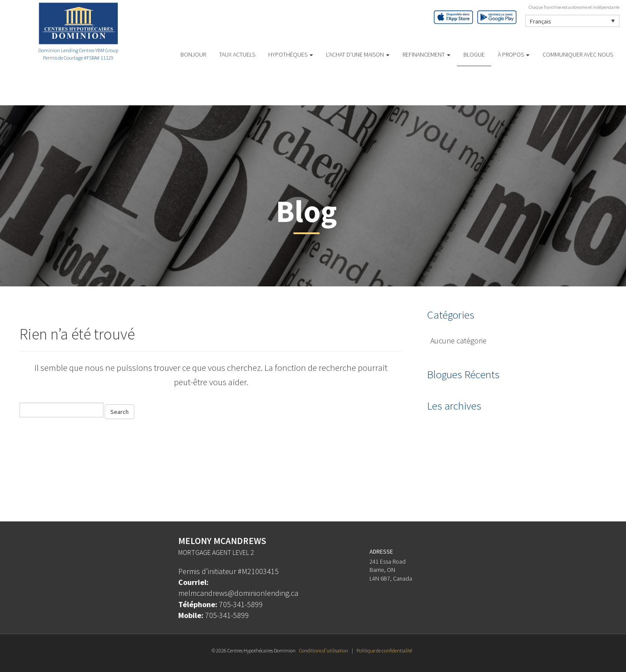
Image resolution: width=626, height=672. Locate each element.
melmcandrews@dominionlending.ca (238, 593)
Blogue (474, 54)
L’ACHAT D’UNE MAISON (358, 54)
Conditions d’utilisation (323, 650)
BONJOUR (193, 54)
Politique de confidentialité (384, 650)
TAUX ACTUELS (237, 54)
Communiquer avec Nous (578, 54)
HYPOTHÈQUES (290, 54)
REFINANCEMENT (426, 54)
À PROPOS (513, 54)
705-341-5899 (241, 604)
